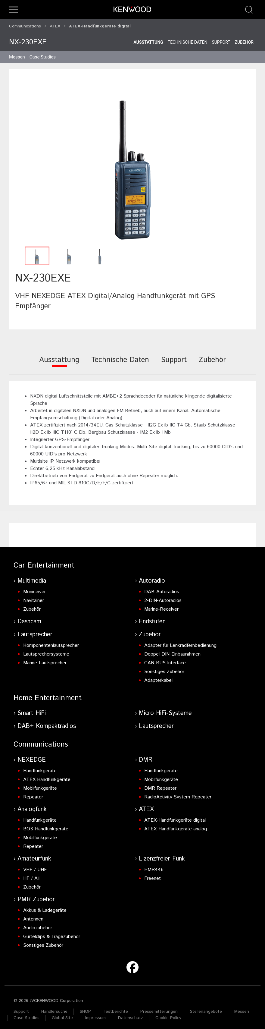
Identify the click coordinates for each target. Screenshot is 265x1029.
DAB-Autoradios (161, 589)
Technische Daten (187, 39)
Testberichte (115, 1009)
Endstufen (152, 619)
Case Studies (26, 1015)
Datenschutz (130, 1015)
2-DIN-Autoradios (163, 597)
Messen (17, 54)
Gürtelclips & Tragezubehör (51, 933)
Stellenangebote (206, 1009)
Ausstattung (148, 39)
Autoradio (152, 578)
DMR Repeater (160, 785)
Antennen (33, 916)
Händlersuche (54, 1009)
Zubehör (244, 39)
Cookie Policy (168, 1015)
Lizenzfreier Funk (162, 856)
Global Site (62, 1015)
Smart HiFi (31, 710)
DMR (145, 757)
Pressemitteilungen (159, 1009)
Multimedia (31, 578)
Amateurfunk (34, 856)
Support (221, 39)
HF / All (31, 875)
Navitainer (33, 597)
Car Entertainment (44, 563)
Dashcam (29, 619)
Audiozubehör (37, 925)
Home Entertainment (48, 695)
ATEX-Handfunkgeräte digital (175, 817)
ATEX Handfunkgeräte (46, 776)
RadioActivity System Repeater (177, 794)
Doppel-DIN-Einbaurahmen (172, 651)
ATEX (55, 25)
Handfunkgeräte (40, 768)
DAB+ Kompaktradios (46, 723)
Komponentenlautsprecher (51, 642)
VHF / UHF (35, 867)
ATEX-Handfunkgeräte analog (175, 826)
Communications (25, 25)
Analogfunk (32, 806)
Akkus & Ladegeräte (45, 907)
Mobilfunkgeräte (40, 785)
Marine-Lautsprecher (45, 660)
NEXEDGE (31, 757)
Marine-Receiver (161, 606)
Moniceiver (34, 589)
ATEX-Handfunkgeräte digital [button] (100, 25)
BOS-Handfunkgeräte (45, 826)
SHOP (85, 1009)
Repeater (33, 794)
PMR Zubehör (36, 896)
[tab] (59, 361)
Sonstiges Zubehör (164, 669)
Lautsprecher (34, 632)
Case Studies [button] (43, 54)
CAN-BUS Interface (165, 660)
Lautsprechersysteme (46, 651)
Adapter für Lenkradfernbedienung (180, 642)
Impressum (95, 1015)
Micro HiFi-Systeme (165, 710)
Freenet (152, 875)
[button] (13, 9)
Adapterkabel (158, 677)
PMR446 (154, 867)
